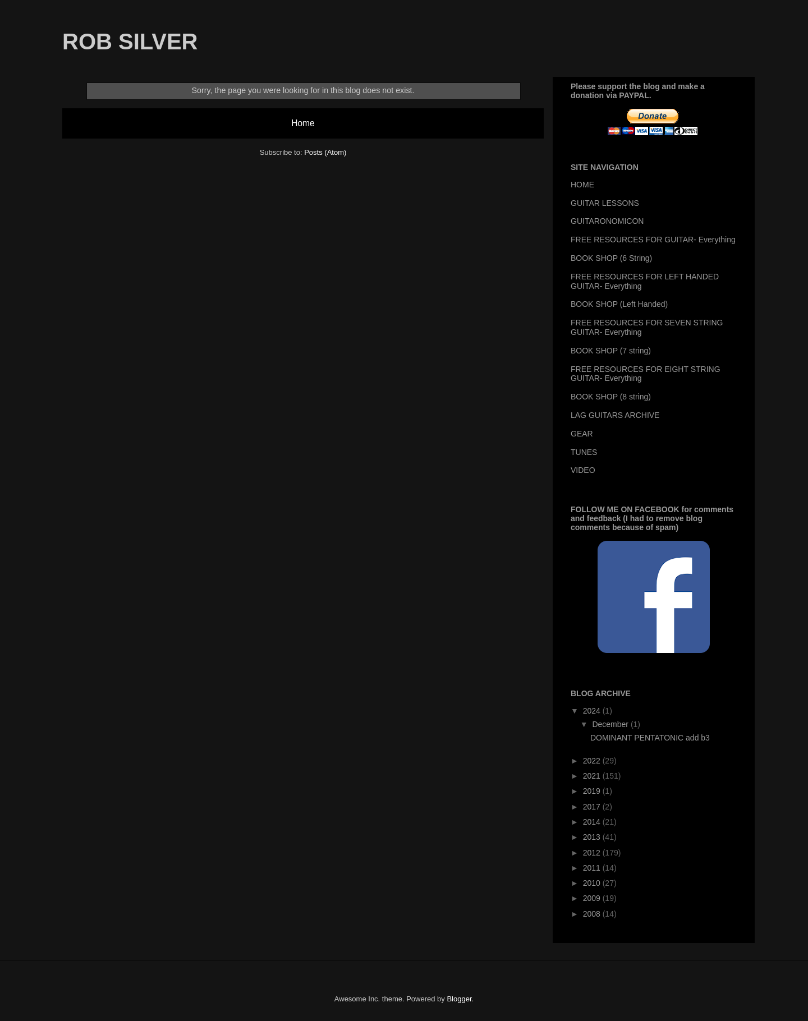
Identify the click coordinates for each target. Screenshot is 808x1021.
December (611, 724)
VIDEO (583, 470)
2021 (593, 775)
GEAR (582, 433)
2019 (593, 791)
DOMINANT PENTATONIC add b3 (650, 737)
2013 (593, 837)
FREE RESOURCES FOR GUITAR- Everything (653, 239)
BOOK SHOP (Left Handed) (619, 304)
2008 (593, 913)
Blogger (459, 999)
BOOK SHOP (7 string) (611, 350)
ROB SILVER (130, 41)
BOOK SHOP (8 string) (611, 396)
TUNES (584, 452)
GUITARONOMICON (607, 221)
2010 (593, 883)
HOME (582, 184)
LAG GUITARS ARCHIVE (615, 415)
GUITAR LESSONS (605, 203)
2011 (593, 867)
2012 (593, 852)
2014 (593, 821)
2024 (593, 710)
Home (303, 123)
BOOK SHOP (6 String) (611, 258)
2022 (593, 760)
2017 (593, 806)
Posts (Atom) (325, 152)
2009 (593, 898)
